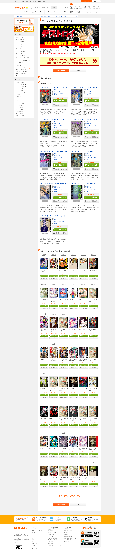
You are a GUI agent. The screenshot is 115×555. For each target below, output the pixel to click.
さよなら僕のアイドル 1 (73, 330)
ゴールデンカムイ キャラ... (53, 330)
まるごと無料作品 (20, 51)
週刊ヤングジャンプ (59, 93)
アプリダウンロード (52, 532)
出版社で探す (19, 113)
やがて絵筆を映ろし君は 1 (44, 271)
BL (41, 12)
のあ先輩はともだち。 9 (83, 448)
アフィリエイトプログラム (54, 545)
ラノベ (56, 12)
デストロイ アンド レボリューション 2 (85, 87)
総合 (18, 12)
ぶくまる (18, 75)
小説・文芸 (63, 12)
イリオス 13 (43, 359)
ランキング (35, 534)
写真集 (19, 96)
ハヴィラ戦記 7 (44, 300)
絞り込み (31, 8)
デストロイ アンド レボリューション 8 (85, 184)
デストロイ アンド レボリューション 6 (85, 151)
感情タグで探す (20, 115)
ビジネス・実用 (21, 92)
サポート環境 (51, 536)
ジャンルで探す (20, 103)
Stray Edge (72, 388)
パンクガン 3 (62, 270)
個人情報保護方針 (68, 536)
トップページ (35, 529)
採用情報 (66, 532)
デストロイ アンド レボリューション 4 (85, 119)
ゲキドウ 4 (72, 270)
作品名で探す (19, 107)
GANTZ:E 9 (52, 418)
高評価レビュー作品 (21, 73)
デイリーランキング (21, 41)
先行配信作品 (19, 62)
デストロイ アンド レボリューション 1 (53, 87)
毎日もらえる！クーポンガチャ (23, 57)
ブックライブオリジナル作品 (23, 60)
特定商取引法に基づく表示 (70, 538)
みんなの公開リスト (23, 69)
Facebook (34, 549)
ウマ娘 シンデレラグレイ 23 (53, 360)
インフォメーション (52, 539)
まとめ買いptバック (21, 55)
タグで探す (19, 105)
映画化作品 (19, 48)
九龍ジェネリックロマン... (73, 300)
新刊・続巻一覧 (20, 39)
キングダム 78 (53, 478)
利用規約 (66, 534)
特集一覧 (18, 65)
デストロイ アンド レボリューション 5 (53, 151)
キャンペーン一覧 (20, 67)
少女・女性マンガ (33, 12)
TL (48, 12)
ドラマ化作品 (19, 46)
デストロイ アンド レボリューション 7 (53, 184)
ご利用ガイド (98, 12)
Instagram (34, 543)
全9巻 (55, 95)
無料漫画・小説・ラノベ (38, 530)
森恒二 (55, 89)
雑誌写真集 (78, 12)
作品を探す (50, 530)
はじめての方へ (90, 12)
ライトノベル (20, 88)
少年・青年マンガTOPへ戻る (69, 496)
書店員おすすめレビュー (22, 71)
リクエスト (50, 543)
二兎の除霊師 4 (44, 418)
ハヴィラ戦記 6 (63, 448)
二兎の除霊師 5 (93, 270)
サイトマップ (67, 541)
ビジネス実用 (71, 12)
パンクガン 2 (52, 448)
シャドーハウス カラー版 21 (93, 448)
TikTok (33, 545)
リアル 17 (81, 300)
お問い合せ (50, 541)
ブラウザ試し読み (44, 278)
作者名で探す (19, 109)
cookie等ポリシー (68, 539)
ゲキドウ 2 (92, 478)
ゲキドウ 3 (82, 270)
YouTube (34, 547)
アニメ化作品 (19, 44)
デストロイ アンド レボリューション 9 (53, 216)
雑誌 (18, 94)
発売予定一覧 (19, 37)
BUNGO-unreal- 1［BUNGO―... (83, 360)
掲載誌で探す (19, 111)
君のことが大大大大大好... (73, 360)
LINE (33, 539)
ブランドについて (68, 530)
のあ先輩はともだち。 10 (53, 300)
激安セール (19, 53)
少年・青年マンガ (25, 12)
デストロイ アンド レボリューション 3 (53, 119)
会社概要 (66, 529)
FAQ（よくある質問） (53, 538)
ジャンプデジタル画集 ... (44, 330)
